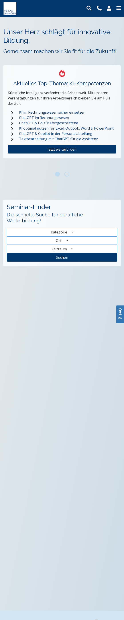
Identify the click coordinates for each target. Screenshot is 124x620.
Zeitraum (59, 249)
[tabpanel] (62, 116)
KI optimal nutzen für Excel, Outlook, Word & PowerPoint (66, 128)
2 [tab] (66, 174)
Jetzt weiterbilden (62, 149)
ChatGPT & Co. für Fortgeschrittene (48, 123)
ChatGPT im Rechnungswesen (44, 117)
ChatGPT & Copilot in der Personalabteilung (55, 133)
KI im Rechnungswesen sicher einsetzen (52, 112)
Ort (60, 240)
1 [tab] (57, 174)
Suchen (62, 257)
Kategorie (59, 232)
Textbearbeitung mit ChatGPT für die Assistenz (58, 138)
